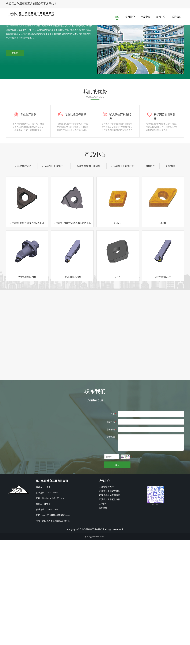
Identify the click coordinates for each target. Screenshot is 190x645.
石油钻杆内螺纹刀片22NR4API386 (72, 327)
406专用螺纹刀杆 (27, 381)
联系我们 (176, 14)
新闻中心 (161, 14)
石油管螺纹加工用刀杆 (88, 270)
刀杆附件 (150, 270)
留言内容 (111, 541)
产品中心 (145, 14)
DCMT (162, 327)
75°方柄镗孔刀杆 (72, 381)
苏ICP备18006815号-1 (95, 641)
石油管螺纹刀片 (23, 270)
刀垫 (117, 381)
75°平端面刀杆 (163, 381)
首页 (117, 14)
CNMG (117, 327)
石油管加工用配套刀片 (54, 270)
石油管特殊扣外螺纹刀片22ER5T (27, 327)
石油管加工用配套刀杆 (123, 270)
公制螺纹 (170, 270)
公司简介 (130, 14)
